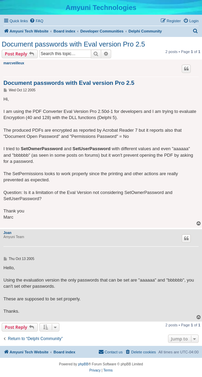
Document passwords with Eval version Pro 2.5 (73, 44)
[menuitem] (36, 21)
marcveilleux (13, 63)
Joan (7, 233)
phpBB (83, 364)
